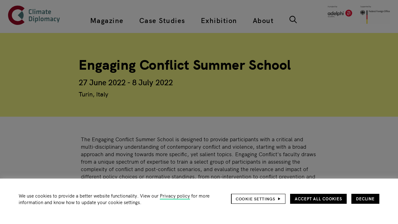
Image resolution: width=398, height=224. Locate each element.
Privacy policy (175, 195)
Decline (365, 199)
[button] (258, 199)
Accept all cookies (318, 199)
